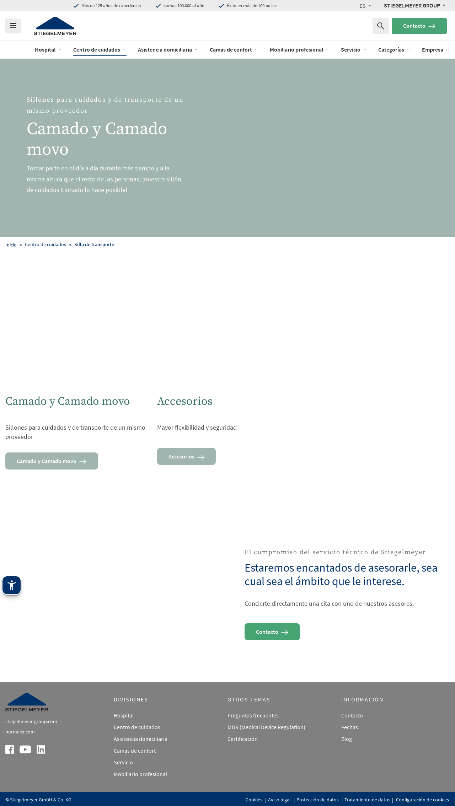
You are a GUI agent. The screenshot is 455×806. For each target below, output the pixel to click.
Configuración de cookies (422, 789)
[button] (365, 5)
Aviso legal (280, 789)
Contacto (419, 25)
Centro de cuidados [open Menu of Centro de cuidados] (100, 49)
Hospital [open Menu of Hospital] (48, 49)
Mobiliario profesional (140, 763)
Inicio (11, 245)
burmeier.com (20, 721)
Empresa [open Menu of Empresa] (436, 49)
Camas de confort (135, 739)
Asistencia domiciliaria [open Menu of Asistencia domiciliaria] (168, 49)
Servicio (123, 751)
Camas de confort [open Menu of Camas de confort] (234, 49)
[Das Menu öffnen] (13, 25)
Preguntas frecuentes (253, 704)
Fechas (349, 716)
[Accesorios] (227, 339)
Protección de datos (318, 789)
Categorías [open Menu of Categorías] (394, 49)
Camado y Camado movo (52, 461)
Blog (346, 728)
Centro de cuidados (137, 716)
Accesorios (187, 456)
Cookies (254, 789)
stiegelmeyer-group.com (31, 710)
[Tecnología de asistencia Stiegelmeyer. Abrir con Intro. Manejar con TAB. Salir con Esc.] (11, 695)
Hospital (124, 704)
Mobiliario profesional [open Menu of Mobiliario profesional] (300, 49)
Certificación (243, 728)
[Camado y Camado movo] (75, 339)
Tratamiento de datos (367, 789)
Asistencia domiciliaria (140, 728)
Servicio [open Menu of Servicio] (354, 49)
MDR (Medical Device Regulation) (266, 716)
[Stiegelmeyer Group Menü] (415, 5)
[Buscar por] (381, 26)
